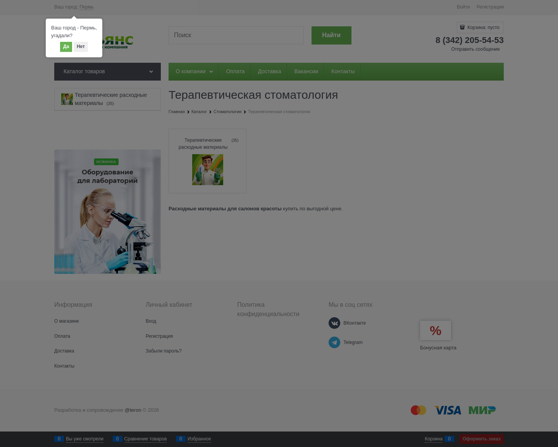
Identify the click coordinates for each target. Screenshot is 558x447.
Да (66, 46)
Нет (81, 46)
